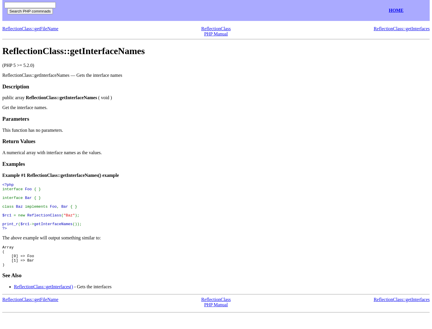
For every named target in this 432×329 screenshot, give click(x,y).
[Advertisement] (127, 10)
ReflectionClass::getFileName (30, 28)
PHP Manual (216, 33)
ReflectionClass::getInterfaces (402, 28)
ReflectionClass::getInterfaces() (43, 300)
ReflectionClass (216, 28)
